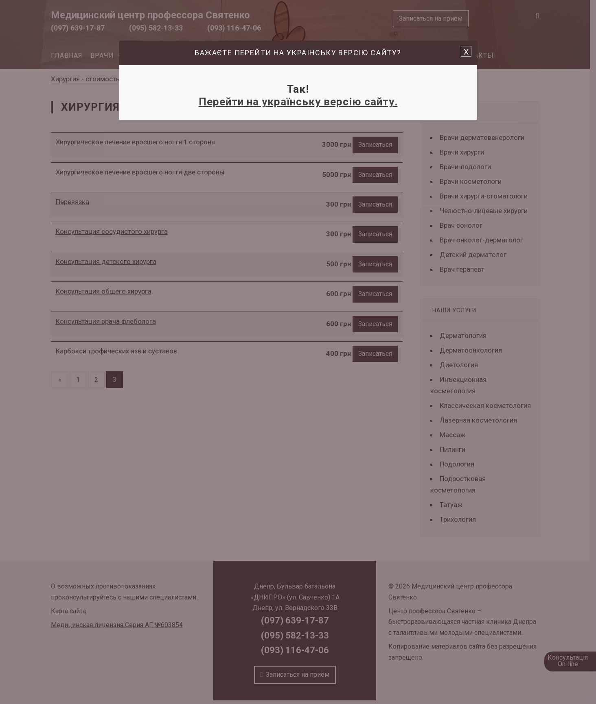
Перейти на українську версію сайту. (298, 102)
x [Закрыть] (466, 51)
